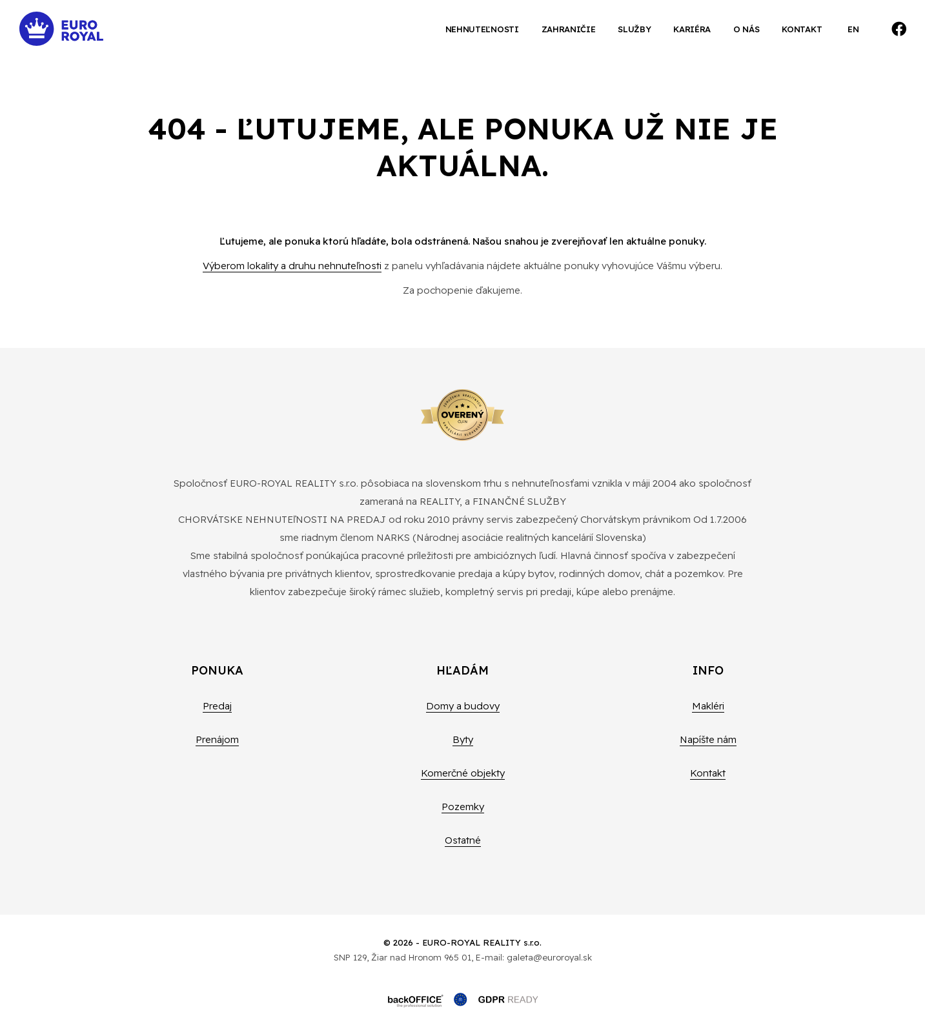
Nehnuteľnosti (482, 29)
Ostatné (463, 840)
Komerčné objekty (463, 773)
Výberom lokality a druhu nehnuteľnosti (292, 265)
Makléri (708, 706)
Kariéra (692, 29)
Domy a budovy (463, 706)
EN (853, 29)
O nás (746, 29)
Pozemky (463, 806)
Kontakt (802, 29)
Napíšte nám (708, 739)
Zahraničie (569, 29)
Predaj (217, 706)
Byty (462, 739)
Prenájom (217, 739)
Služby (634, 29)
